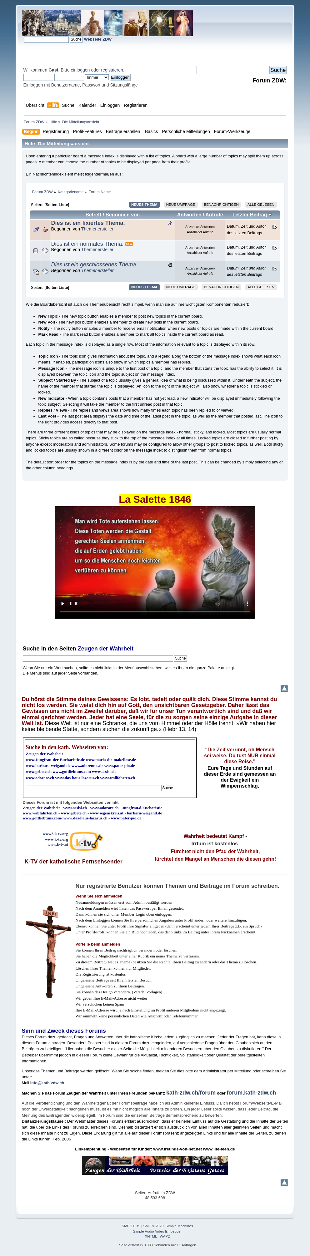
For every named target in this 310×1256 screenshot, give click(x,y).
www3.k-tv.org (55, 833)
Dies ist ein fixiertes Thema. (88, 223)
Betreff (93, 214)
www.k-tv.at (58, 844)
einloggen (80, 69)
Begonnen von (123, 214)
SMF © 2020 (153, 1226)
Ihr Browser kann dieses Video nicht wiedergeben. (155, 562)
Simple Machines (179, 1226)
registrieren (112, 69)
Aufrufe (214, 214)
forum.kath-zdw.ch (251, 1093)
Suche (31, 648)
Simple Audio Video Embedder (157, 1231)
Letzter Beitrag (252, 214)
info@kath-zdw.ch (47, 1082)
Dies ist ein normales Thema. (87, 244)
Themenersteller (97, 228)
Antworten (189, 214)
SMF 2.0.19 (131, 1226)
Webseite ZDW (98, 39)
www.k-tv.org (56, 839)
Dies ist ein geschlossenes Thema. (94, 264)
